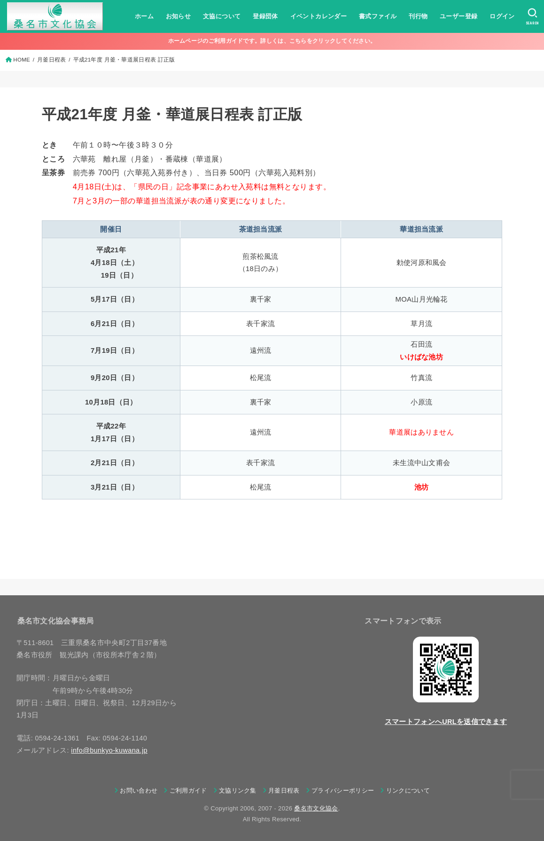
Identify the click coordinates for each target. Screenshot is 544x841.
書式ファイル (377, 16)
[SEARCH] (532, 16)
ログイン (502, 16)
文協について (222, 16)
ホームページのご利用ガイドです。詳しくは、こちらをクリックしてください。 (272, 41)
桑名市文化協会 (316, 808)
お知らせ (178, 16)
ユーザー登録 (458, 16)
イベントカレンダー (318, 16)
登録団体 (265, 16)
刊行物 (418, 16)
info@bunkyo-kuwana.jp (109, 750)
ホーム (144, 16)
